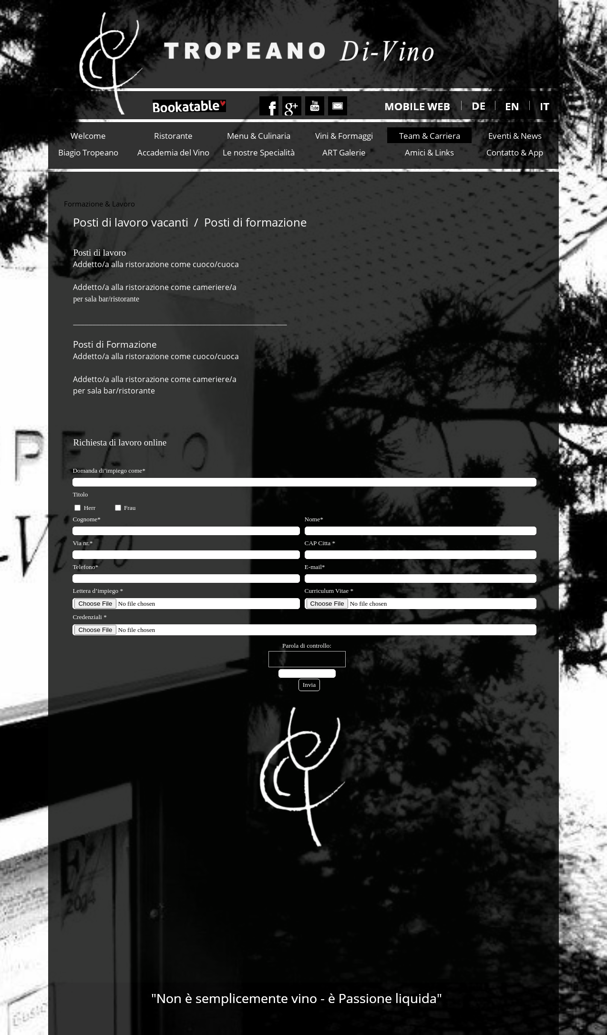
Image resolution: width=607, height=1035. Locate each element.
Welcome (88, 135)
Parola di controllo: (306, 645)
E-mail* (315, 566)
